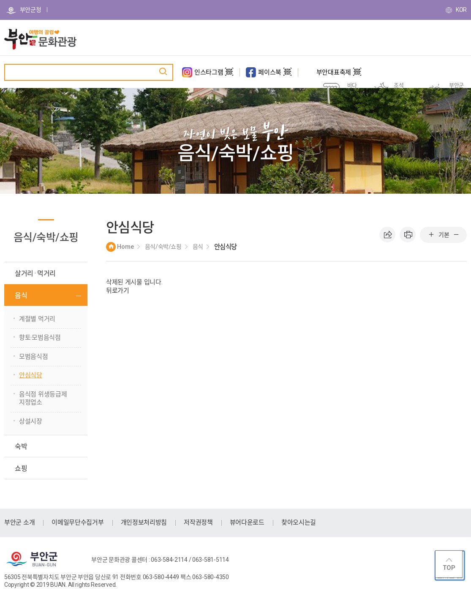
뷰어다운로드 (247, 522)
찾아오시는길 (298, 522)
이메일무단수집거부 (77, 522)
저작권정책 (198, 522)
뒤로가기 (117, 290)
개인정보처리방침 (144, 522)
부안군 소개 (19, 522)
